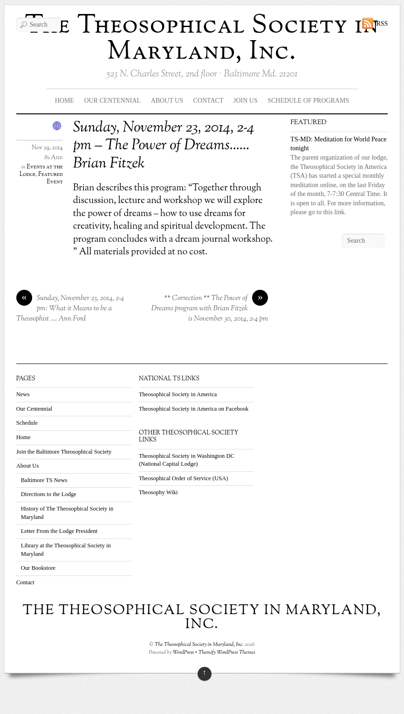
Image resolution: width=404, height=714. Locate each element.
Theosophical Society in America (178, 394)
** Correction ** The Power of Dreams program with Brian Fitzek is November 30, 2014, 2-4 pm (209, 308)
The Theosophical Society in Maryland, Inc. (202, 38)
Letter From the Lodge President (59, 531)
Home (64, 100)
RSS (382, 23)
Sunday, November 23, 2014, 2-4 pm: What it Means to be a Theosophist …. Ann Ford (70, 308)
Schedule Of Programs (308, 100)
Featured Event (50, 178)
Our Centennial (112, 100)
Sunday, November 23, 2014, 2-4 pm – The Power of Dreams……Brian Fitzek (163, 146)
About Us (167, 100)
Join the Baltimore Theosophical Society (64, 451)
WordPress (183, 652)
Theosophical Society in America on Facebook (193, 409)
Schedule (27, 423)
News (23, 394)
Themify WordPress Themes (227, 652)
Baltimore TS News (44, 480)
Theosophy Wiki (158, 492)
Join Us (245, 100)
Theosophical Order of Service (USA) (183, 478)
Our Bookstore (38, 568)
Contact (208, 100)
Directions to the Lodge (48, 494)
